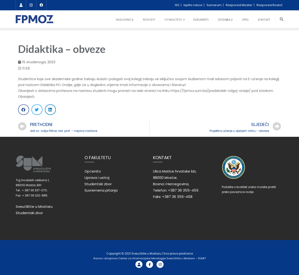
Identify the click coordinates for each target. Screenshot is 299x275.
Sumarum (214, 5)
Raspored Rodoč (270, 5)
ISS (177, 5)
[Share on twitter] (36, 109)
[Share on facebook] (23, 109)
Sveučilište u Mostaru (34, 206)
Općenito (92, 171)
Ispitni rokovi (193, 5)
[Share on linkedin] (50, 109)
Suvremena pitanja (101, 190)
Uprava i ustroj (96, 177)
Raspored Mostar (239, 5)
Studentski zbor (29, 212)
